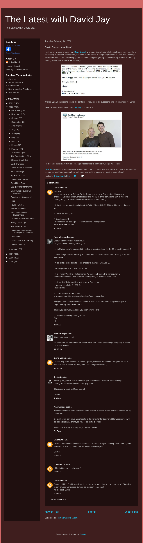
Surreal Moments (18, 209)
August (14, 126)
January (15, 249)
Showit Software (15, 82)
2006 (11, 258)
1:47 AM (57, 325)
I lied (13, 201)
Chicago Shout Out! (19, 160)
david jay (12, 79)
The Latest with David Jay (57, 19)
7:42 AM (57, 472)
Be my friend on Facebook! (20, 89)
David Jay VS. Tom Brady (22, 240)
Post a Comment (58, 499)
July (13, 130)
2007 (11, 254)
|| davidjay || (59, 464)
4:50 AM (57, 455)
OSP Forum (13, 86)
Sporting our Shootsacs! (21, 197)
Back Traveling (17, 164)
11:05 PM (58, 368)
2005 (11, 261)
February (15, 149)
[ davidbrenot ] (61, 237)
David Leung (60, 358)
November (16, 114)
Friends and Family (19, 179)
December (16, 110)
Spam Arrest (13, 92)
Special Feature (18, 244)
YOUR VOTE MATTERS (21, 187)
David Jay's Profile (13, 45)
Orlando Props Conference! (23, 219)
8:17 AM (57, 431)
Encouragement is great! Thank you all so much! (22, 231)
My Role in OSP (18, 175)
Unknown (58, 187)
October (15, 118)
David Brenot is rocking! (21, 168)
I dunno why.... (17, 205)
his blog (78, 107)
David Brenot (80, 52)
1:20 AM (57, 228)
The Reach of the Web (21, 156)
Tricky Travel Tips (18, 223)
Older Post (131, 511)
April (13, 141)
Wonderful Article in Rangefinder (19, 213)
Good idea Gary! (18, 183)
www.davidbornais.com (64, 224)
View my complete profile (17, 69)
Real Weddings (17, 171)
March (14, 145)
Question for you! (18, 152)
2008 (11, 107)
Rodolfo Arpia (60, 333)
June (13, 133)
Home (92, 511)
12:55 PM (58, 349)
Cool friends (16, 236)
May (13, 137)
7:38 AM (57, 398)
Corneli (57, 377)
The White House (18, 226)
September (16, 122)
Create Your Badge (13, 53)
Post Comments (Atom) (67, 518)
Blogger (83, 534)
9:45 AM (57, 493)
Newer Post (52, 511)
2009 (11, 103)
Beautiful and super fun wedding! (21, 192)
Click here (49, 169)
